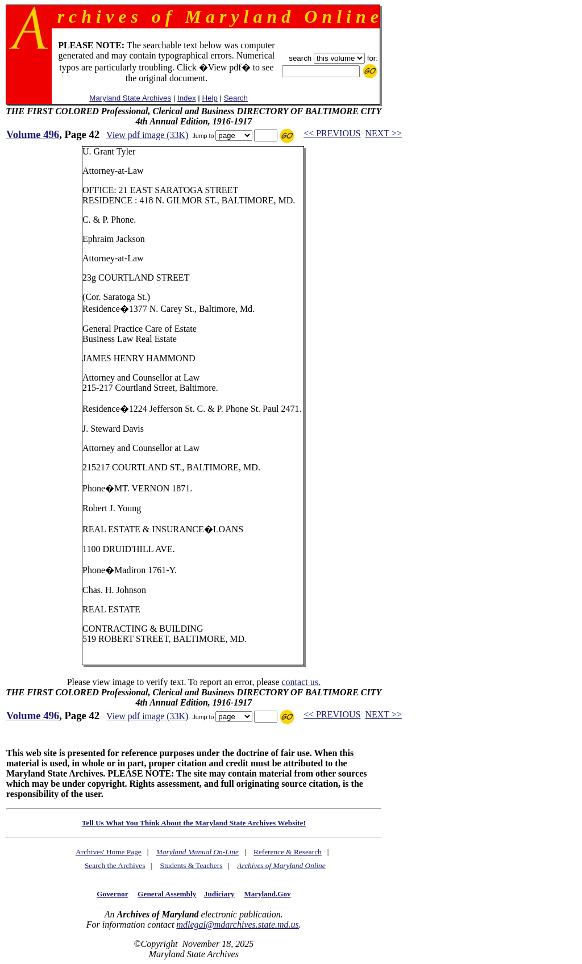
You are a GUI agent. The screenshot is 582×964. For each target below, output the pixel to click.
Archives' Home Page (109, 852)
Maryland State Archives (130, 98)
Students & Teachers (191, 865)
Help (209, 98)
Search (236, 98)
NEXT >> (383, 133)
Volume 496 (32, 134)
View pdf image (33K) (147, 135)
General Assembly (167, 894)
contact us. (300, 682)
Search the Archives (115, 865)
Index (186, 98)
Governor (112, 894)
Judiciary (219, 894)
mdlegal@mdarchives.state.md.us (237, 924)
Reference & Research (287, 852)
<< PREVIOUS (332, 133)
